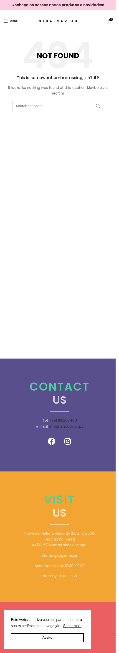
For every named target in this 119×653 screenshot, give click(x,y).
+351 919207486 (63, 420)
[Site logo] (58, 21)
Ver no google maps (59, 555)
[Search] (57, 106)
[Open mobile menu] (11, 21)
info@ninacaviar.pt (66, 426)
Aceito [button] (47, 637)
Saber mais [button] (72, 626)
